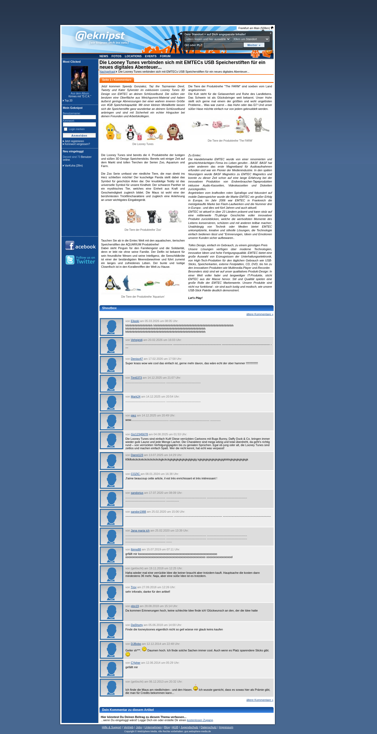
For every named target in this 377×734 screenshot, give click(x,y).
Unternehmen (153, 727)
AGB (175, 727)
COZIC (136, 473)
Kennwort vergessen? (77, 144)
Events (151, 56)
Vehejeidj (137, 339)
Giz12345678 (139, 434)
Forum (165, 56)
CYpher (135, 662)
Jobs (139, 727)
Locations (133, 56)
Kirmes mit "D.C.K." (80, 96)
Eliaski (135, 321)
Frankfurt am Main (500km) (256, 28)
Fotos (116, 56)
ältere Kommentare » (259, 314)
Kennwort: (69, 120)
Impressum (226, 727)
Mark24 (136, 396)
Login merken (77, 129)
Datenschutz (209, 727)
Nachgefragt (107, 71)
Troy (134, 587)
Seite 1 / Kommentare (116, 79)
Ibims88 (136, 549)
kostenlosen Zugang (200, 720)
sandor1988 (138, 511)
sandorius (137, 492)
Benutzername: (72, 113)
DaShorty (137, 624)
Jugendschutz (189, 727)
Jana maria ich (140, 530)
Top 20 (69, 100)
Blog (167, 727)
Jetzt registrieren (74, 141)
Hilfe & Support (111, 727)
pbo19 (135, 606)
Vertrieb (129, 727)
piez (133, 415)
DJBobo (136, 643)
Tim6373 (136, 377)
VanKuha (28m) (74, 165)
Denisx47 (137, 358)
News (103, 56)
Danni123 (137, 455)
